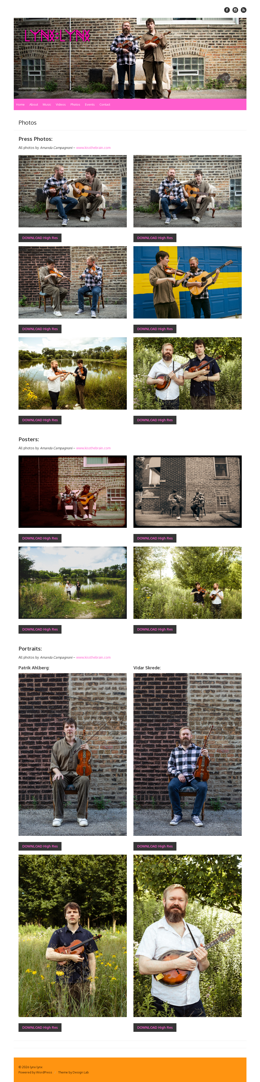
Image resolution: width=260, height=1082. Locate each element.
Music (47, 104)
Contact (104, 104)
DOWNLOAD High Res (40, 238)
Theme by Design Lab (73, 1072)
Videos (61, 104)
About (33, 104)
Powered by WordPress (35, 1072)
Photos (75, 104)
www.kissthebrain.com (93, 148)
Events (90, 104)
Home (20, 104)
